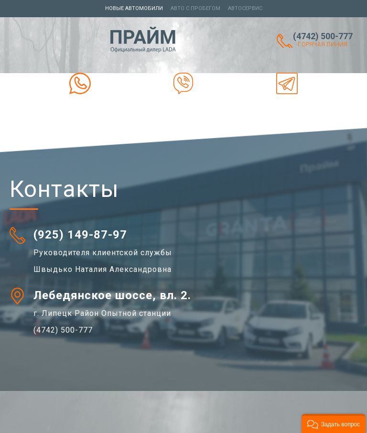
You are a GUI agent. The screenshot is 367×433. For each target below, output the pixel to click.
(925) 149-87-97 (80, 234)
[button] (334, 423)
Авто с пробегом (195, 8)
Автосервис (245, 8)
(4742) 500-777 (323, 40)
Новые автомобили (134, 8)
